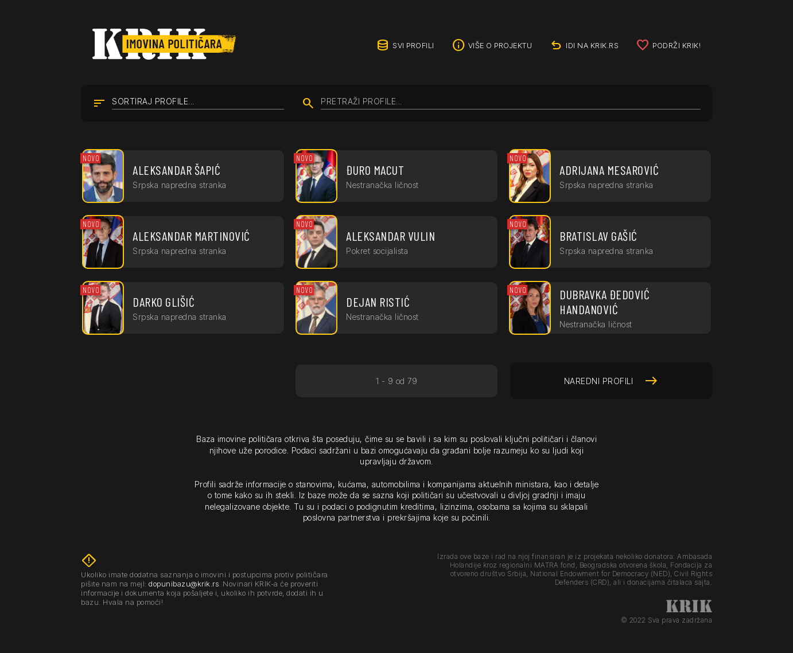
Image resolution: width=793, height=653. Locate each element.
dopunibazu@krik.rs (184, 583)
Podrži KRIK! (676, 45)
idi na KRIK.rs (592, 45)
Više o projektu (500, 45)
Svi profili (413, 45)
